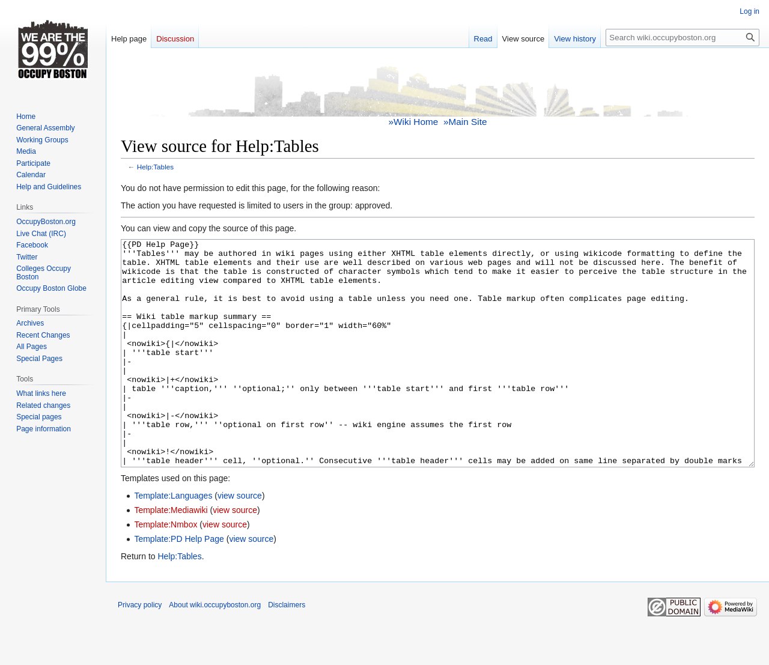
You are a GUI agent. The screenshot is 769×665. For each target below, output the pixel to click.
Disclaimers (286, 650)
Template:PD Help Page (178, 584)
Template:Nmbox (165, 569)
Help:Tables (155, 167)
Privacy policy (140, 650)
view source (239, 540)
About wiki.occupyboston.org (215, 650)
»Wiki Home (414, 122)
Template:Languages (173, 540)
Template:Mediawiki (170, 555)
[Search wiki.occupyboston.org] (682, 37)
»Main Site (465, 122)
